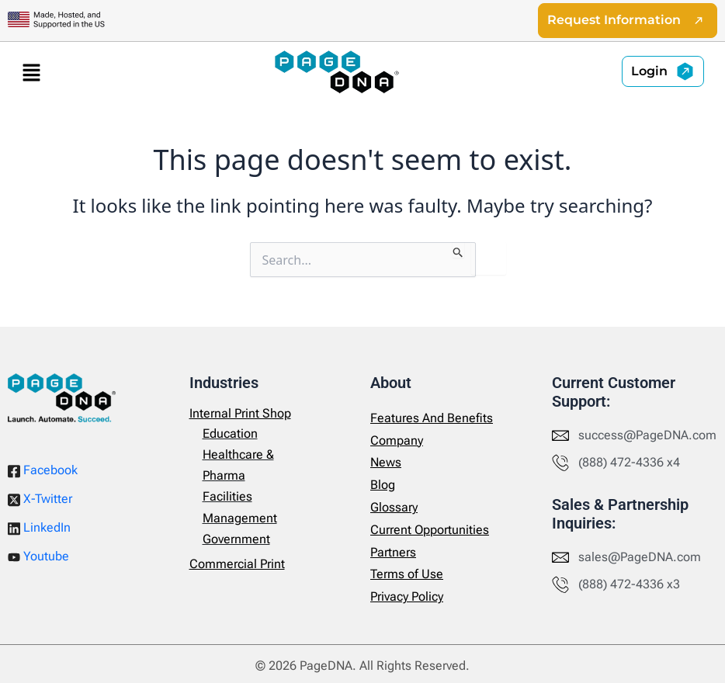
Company (396, 440)
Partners (393, 552)
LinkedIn (39, 528)
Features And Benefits (431, 418)
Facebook (43, 470)
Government (236, 539)
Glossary (394, 507)
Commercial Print (237, 563)
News (385, 463)
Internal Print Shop (240, 413)
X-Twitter (40, 499)
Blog (382, 484)
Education (230, 433)
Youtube (38, 556)
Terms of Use (406, 574)
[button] (31, 72)
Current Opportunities (429, 529)
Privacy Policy (406, 596)
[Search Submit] (458, 250)
